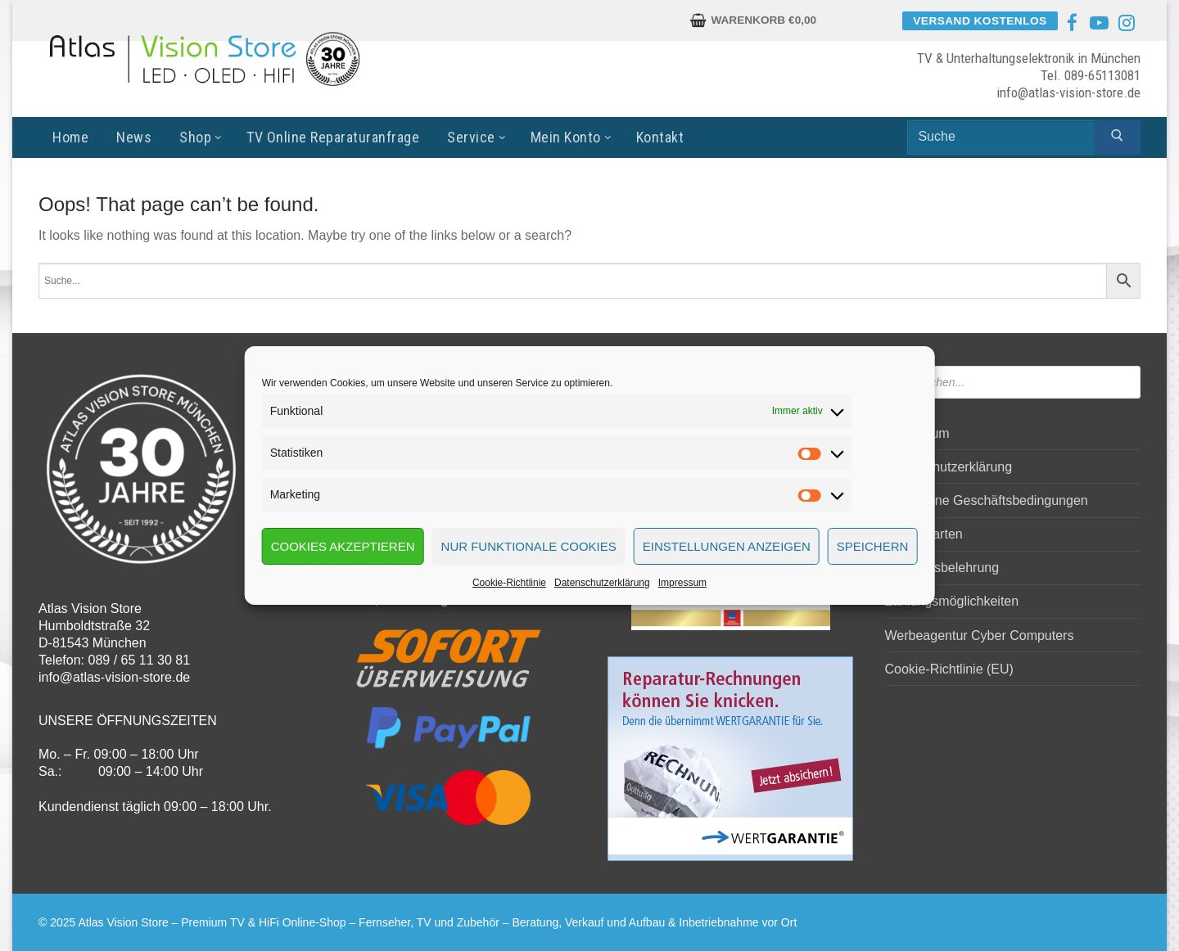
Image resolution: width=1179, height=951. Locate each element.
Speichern (873, 546)
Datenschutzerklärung (602, 582)
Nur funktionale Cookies (529, 546)
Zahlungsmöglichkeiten (952, 601)
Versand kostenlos (979, 21)
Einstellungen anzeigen (727, 546)
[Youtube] (1099, 22)
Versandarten (924, 534)
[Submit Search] (1117, 137)
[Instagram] (1126, 22)
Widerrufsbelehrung (942, 568)
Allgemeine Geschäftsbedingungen (986, 500)
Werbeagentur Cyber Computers (979, 635)
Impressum (682, 582)
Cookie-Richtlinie (509, 582)
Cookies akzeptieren (343, 546)
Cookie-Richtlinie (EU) (949, 669)
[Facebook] (1071, 22)
